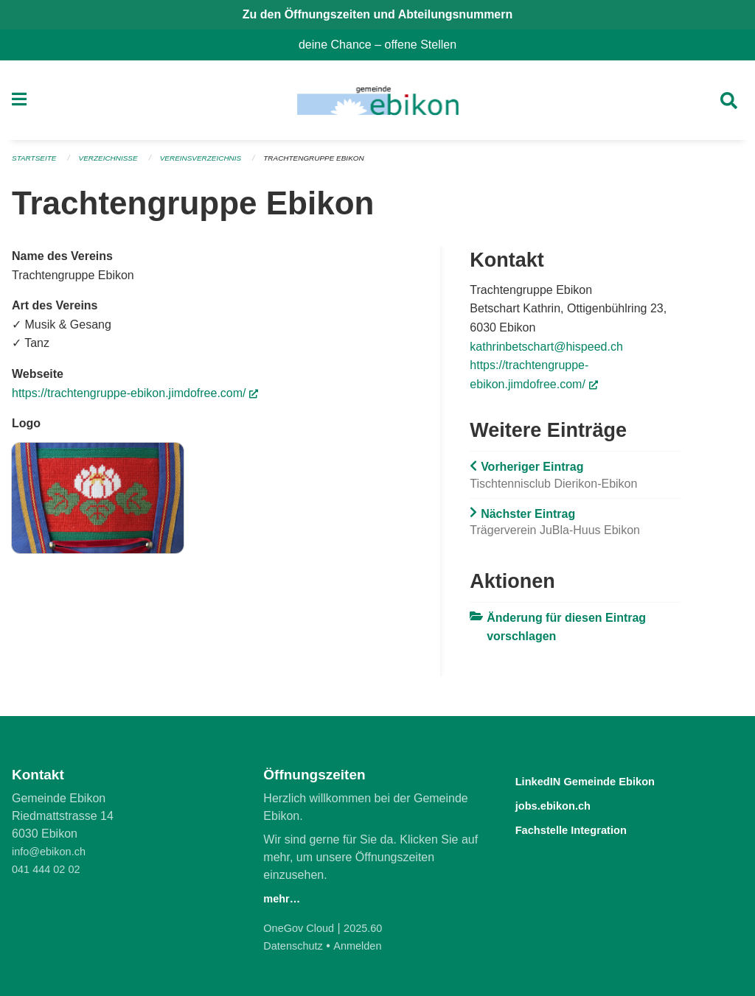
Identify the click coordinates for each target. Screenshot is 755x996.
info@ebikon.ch (53, 851)
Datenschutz (296, 945)
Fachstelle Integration (587, 827)
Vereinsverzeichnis (216, 163)
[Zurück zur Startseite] (377, 103)
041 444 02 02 (49, 869)
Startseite (36, 163)
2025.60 (372, 928)
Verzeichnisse (116, 163)
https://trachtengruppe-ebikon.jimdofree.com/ (135, 397)
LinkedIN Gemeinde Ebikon (606, 780)
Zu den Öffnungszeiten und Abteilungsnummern (378, 14)
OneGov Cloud (302, 928)
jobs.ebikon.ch (564, 804)
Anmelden (366, 945)
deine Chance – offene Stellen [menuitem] (383, 44)
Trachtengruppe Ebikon (338, 163)
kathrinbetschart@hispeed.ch (546, 351)
